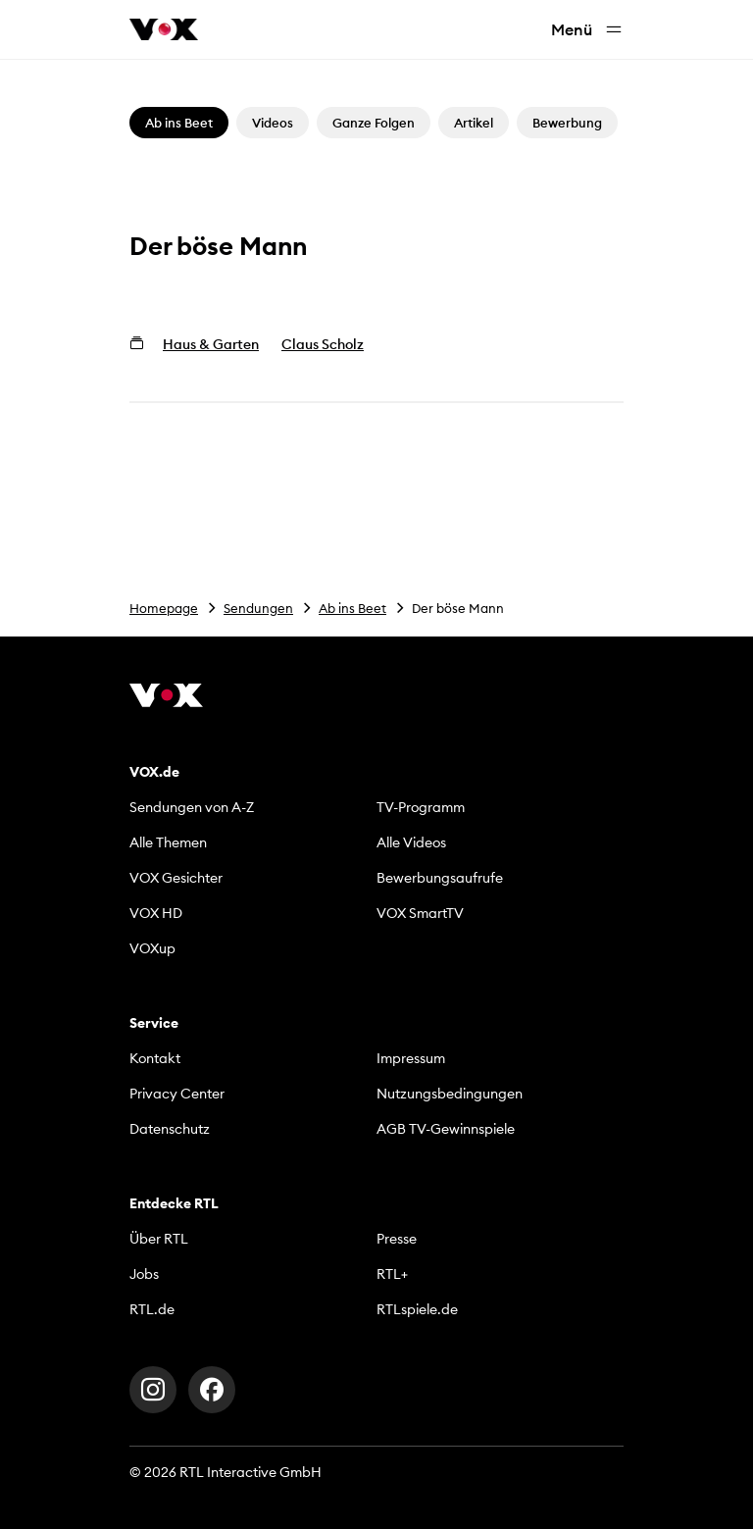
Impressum (410, 1058)
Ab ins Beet (352, 608)
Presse (396, 1239)
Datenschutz (169, 1129)
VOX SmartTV (420, 913)
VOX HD (155, 913)
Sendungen (258, 608)
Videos (272, 122)
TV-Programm (420, 807)
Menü (587, 30)
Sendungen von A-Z (191, 807)
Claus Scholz (322, 344)
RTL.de (152, 1309)
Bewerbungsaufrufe (439, 878)
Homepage (163, 608)
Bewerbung (567, 122)
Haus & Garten (211, 344)
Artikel (473, 122)
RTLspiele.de (417, 1309)
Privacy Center (177, 1093)
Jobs (144, 1274)
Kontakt (154, 1058)
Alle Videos (411, 842)
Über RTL (158, 1239)
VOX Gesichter (176, 878)
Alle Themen (168, 842)
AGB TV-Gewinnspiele (445, 1129)
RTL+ (392, 1274)
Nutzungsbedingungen (449, 1093)
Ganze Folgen (373, 122)
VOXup (152, 948)
